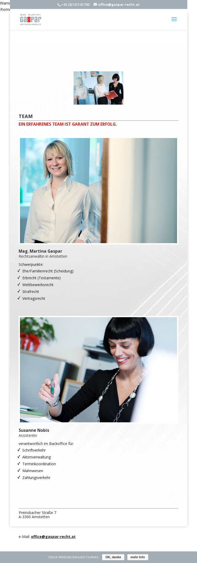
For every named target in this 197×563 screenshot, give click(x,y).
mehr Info (138, 557)
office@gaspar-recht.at (53, 536)
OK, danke (113, 557)
